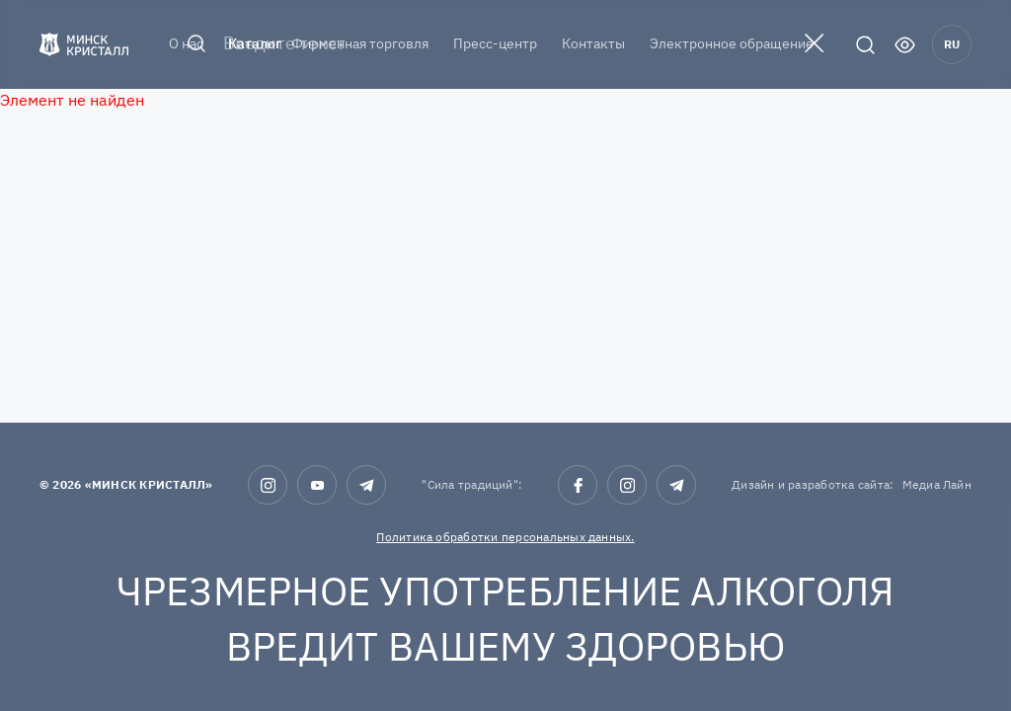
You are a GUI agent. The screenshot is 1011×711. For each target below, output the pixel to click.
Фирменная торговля (359, 43)
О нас (186, 43)
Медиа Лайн (937, 484)
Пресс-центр (495, 43)
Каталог (254, 43)
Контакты (593, 43)
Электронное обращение (732, 43)
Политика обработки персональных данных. (505, 536)
